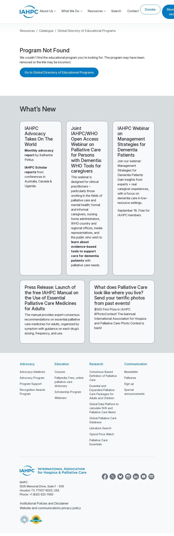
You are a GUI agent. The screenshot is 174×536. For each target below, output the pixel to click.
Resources (95, 11)
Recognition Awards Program (32, 391)
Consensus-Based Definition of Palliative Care (103, 376)
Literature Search (100, 428)
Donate (150, 9)
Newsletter (131, 371)
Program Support (31, 383)
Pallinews (130, 377)
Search (116, 11)
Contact (133, 11)
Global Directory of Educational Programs (87, 31)
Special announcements (134, 391)
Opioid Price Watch (101, 434)
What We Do (70, 11)
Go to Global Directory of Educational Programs (59, 72)
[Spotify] (150, 476)
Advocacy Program (32, 377)
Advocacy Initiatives (32, 371)
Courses (60, 371)
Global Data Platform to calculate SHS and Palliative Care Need (104, 408)
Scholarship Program (68, 392)
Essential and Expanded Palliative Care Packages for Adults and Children (102, 392)
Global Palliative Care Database (103, 420)
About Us (46, 11)
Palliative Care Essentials (98, 442)
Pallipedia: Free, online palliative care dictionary (69, 382)
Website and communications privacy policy (50, 508)
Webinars (61, 397)
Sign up (129, 383)
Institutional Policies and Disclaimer (44, 503)
